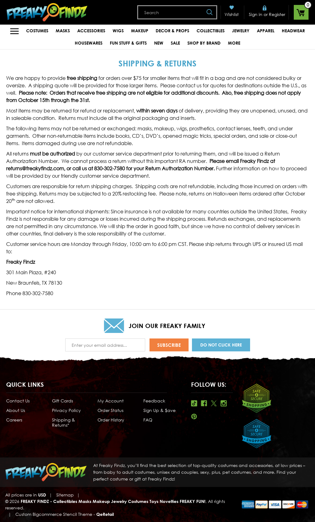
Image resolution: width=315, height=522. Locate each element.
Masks (63, 30)
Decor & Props (172, 30)
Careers (14, 419)
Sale (175, 42)
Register (277, 14)
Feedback (154, 400)
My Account (111, 400)
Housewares (88, 42)
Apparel (265, 30)
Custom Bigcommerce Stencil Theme (53, 514)
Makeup (139, 30)
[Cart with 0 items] (301, 12)
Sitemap (65, 494)
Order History (111, 419)
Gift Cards (62, 400)
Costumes (37, 30)
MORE (234, 42)
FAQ (147, 419)
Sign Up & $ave (159, 410)
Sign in (255, 14)
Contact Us (18, 400)
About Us (15, 410)
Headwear (293, 30)
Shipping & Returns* (63, 422)
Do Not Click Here (221, 344)
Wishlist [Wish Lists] (232, 14)
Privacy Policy (66, 410)
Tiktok (194, 403)
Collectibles (211, 30)
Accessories (91, 30)
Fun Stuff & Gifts (128, 42)
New (158, 42)
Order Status (110, 410)
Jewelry (240, 30)
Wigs (118, 30)
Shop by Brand (204, 42)
